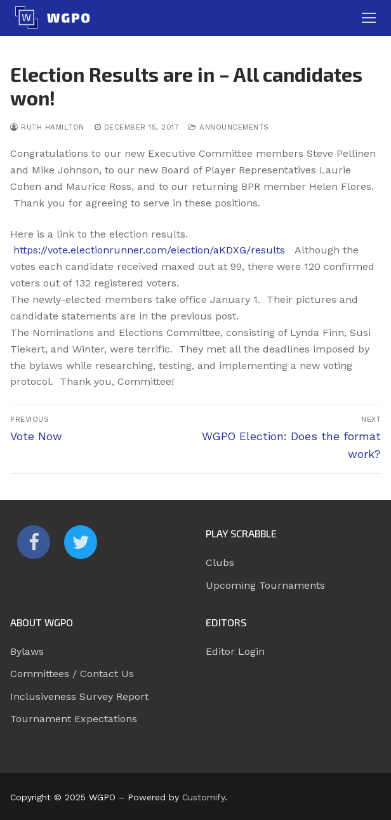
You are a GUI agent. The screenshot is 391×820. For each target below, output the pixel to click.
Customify (203, 797)
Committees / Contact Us (72, 674)
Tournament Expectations (73, 719)
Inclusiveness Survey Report (79, 696)
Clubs (220, 562)
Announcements (229, 127)
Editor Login (235, 651)
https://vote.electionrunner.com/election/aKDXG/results (149, 250)
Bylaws (27, 651)
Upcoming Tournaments (265, 585)
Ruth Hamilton (47, 127)
